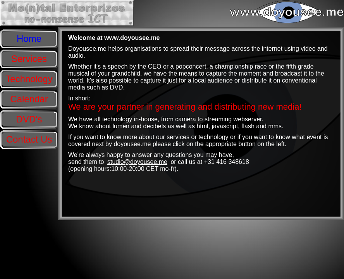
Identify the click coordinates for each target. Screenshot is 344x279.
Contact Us (29, 139)
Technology (28, 79)
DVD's (29, 119)
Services (29, 58)
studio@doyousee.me (137, 161)
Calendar (29, 99)
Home (29, 38)
